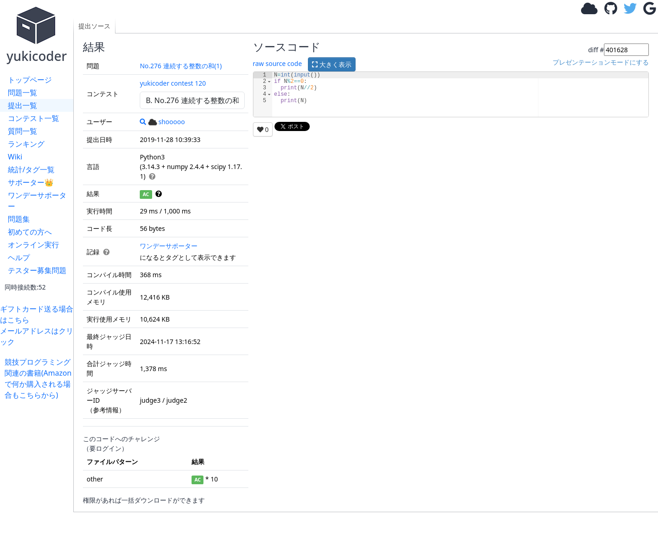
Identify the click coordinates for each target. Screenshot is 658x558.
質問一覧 (22, 131)
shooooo (166, 121)
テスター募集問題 (37, 270)
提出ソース (94, 26)
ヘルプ (19, 257)
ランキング (26, 144)
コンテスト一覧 (33, 118)
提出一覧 (22, 105)
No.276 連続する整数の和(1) (181, 65)
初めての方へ (30, 232)
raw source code (277, 63)
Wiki (15, 157)
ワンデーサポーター (37, 200)
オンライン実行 (33, 245)
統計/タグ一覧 (31, 169)
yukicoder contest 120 (173, 83)
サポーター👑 (31, 182)
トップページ (30, 80)
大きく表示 (331, 64)
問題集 (19, 219)
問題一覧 (22, 93)
